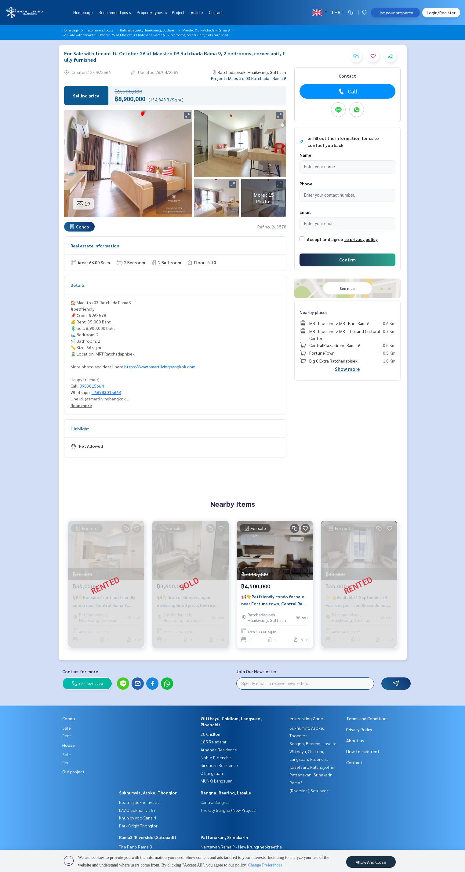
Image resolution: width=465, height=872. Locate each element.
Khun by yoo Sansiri (137, 817)
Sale (66, 728)
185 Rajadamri (214, 741)
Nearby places (313, 312)
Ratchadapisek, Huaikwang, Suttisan (147, 29)
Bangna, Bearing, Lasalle (226, 792)
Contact (216, 12)
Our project (73, 771)
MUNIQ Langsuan (217, 780)
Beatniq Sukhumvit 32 (139, 802)
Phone (306, 183)
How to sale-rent (363, 751)
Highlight (80, 428)
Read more (81, 405)
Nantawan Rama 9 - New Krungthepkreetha (241, 846)
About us (355, 740)
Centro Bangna (215, 802)
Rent (66, 735)
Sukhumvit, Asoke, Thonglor (148, 792)
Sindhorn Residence (219, 765)
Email (305, 212)
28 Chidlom (211, 734)
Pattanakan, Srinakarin (224, 837)
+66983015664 (106, 392)
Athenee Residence (219, 749)
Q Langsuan (212, 773)
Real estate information (95, 245)
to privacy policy (361, 239)
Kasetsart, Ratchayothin (312, 767)
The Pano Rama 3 (135, 846)
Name (305, 155)
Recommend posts (115, 12)
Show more (347, 369)
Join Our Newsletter (256, 671)
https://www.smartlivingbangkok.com (159, 366)
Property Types (151, 12)
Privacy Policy (359, 729)
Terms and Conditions (367, 718)
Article (197, 12)
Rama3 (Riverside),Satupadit (147, 837)
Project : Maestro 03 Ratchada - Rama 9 (248, 78)
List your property (395, 12)
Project (178, 12)
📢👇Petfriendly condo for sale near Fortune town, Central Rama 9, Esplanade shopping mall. (274, 600)
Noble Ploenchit (216, 757)
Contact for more (80, 671)
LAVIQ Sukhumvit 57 (137, 810)
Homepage (83, 12)
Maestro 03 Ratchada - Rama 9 (206, 29)
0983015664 (91, 386)
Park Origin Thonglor (138, 825)
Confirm (347, 259)
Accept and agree (325, 239)
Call (347, 91)
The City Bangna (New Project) (228, 810)
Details (78, 285)
